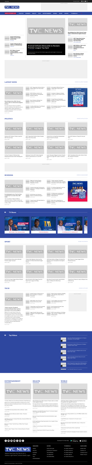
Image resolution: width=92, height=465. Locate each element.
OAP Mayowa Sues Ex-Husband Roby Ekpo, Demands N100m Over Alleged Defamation (18, 419)
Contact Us (83, 450)
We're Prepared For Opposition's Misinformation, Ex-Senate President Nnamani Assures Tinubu (77, 364)
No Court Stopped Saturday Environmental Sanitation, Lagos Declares (45, 417)
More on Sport (82, 241)
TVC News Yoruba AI (68, 448)
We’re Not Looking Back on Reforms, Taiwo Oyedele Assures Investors (58, 201)
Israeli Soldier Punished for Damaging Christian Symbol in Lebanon (74, 431)
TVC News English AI (68, 456)
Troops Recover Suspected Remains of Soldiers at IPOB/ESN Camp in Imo (58, 100)
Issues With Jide (50, 448)
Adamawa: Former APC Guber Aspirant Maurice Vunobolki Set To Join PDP (34, 155)
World (55, 13)
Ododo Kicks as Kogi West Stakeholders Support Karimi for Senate (56, 137)
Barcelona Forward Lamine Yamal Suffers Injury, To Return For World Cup (56, 280)
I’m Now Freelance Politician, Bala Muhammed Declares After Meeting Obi (13, 155)
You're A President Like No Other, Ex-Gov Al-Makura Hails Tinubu (76, 357)
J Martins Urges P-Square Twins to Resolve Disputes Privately (17, 428)
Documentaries (50, 456)
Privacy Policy (83, 454)
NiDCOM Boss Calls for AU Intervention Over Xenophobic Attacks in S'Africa (79, 47)
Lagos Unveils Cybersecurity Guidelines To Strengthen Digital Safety (37, 313)
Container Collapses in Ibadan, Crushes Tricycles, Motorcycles (58, 94)
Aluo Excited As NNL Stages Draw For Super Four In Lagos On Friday (34, 280)
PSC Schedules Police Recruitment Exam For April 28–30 (58, 107)
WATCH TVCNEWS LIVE (10, 13)
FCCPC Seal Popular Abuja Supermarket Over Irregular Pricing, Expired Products (45, 422)
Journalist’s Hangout (52, 450)
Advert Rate (7, 1)
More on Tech (83, 288)
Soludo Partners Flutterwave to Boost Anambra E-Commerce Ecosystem (37, 294)
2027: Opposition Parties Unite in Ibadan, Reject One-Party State (79, 39)
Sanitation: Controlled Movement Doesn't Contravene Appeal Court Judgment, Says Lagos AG (45, 411)
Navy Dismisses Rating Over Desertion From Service (78, 54)
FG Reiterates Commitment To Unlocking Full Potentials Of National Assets (57, 194)
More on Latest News (81, 82)
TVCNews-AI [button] (74, 13)
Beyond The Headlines (17, 232)
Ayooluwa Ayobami (31, 49)
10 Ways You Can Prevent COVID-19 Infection (42, 426)
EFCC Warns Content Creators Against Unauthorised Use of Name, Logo (16, 52)
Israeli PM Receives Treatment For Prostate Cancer (71, 418)
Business (27, 13)
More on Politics (82, 118)
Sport (60, 13)
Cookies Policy (83, 452)
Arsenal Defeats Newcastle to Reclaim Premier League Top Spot (44, 47)
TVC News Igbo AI (68, 454)
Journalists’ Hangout (70, 232)
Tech (39, 13)
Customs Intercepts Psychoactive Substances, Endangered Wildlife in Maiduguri (37, 188)
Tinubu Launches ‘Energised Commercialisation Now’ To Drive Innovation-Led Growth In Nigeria (58, 181)
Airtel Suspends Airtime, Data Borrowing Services (57, 307)
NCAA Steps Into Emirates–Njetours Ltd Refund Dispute (36, 195)
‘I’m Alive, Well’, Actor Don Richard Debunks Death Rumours (37, 107)
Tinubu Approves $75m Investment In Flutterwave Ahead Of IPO (37, 307)
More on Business (82, 175)
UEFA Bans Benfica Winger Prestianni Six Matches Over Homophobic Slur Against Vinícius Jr (56, 261)
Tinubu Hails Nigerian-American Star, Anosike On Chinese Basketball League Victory (34, 261)
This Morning (43, 232)
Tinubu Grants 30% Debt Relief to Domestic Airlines (37, 201)
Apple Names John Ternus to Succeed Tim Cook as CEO (36, 301)
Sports (34, 454)
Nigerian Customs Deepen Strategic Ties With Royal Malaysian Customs (35, 181)
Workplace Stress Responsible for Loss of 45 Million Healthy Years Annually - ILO (74, 414)
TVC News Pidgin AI (68, 452)
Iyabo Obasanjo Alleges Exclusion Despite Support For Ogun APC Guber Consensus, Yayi (56, 156)
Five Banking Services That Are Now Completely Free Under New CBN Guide (13, 196)
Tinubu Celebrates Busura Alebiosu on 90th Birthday (16, 44)
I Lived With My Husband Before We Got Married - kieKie (16, 409)
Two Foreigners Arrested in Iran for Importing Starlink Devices (58, 301)
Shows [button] (66, 13)
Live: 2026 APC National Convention (74, 369)
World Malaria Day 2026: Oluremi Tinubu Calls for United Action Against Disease (77, 33)
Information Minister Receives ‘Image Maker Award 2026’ (57, 88)
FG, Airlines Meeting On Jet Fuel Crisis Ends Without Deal (58, 188)
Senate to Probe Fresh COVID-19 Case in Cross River (43, 430)
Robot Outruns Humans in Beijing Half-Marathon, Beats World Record (58, 294)
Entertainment (47, 13)
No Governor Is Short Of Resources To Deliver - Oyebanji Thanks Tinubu (77, 345)
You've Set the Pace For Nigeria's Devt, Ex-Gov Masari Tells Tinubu (76, 351)
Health (34, 13)
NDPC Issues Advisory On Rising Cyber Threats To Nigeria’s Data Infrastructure (58, 313)
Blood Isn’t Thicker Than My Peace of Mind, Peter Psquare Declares (16, 424)
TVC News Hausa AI (68, 450)
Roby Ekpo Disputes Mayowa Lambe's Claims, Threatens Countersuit (16, 414)
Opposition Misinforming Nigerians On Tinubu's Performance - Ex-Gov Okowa (76, 338)
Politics (21, 13)
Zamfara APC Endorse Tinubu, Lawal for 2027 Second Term (15, 38)
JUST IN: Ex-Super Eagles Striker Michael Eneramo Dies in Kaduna (14, 280)
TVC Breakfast (50, 454)
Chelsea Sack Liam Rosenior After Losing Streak (70, 427)
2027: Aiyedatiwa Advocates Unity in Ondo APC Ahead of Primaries (77, 155)
